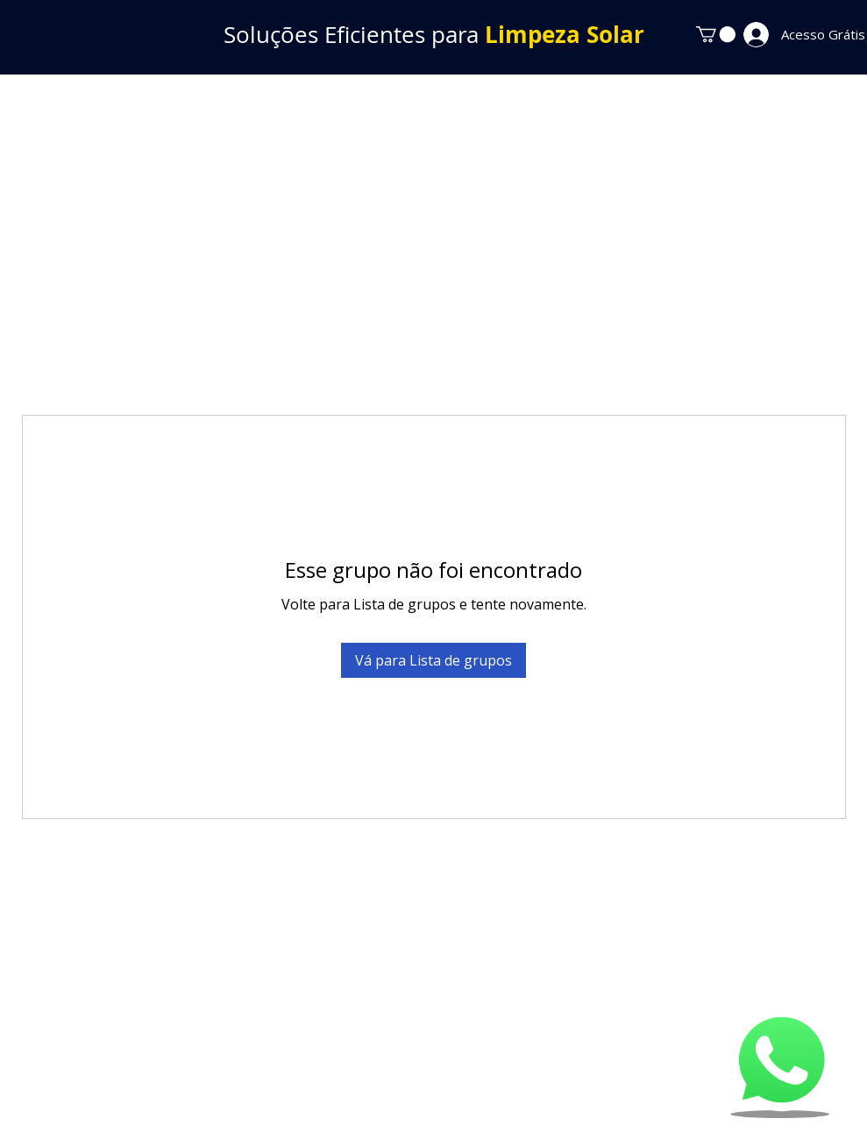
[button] (716, 34)
